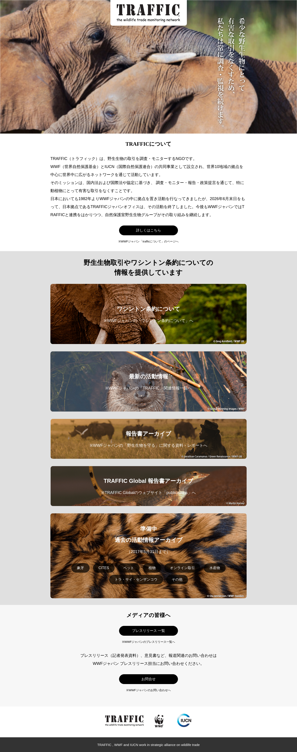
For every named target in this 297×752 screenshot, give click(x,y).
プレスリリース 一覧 (148, 631)
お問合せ (148, 679)
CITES (104, 568)
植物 (152, 568)
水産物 (214, 568)
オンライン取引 (182, 568)
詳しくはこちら (148, 230)
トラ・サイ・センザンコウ (136, 579)
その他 (177, 579)
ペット (128, 568)
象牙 (80, 568)
